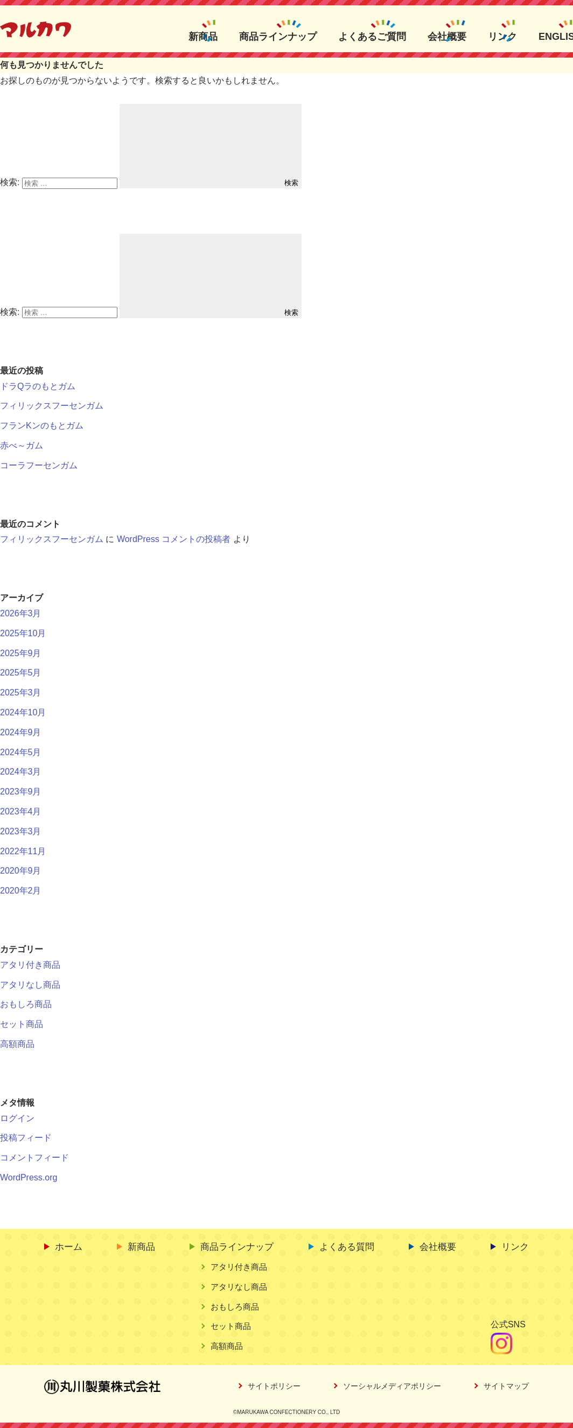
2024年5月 (20, 752)
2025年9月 (20, 653)
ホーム (68, 1247)
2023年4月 (20, 811)
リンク (502, 36)
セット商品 (21, 1024)
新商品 (203, 36)
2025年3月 (20, 692)
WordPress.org (28, 1177)
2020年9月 (20, 870)
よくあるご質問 (372, 36)
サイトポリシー (274, 1386)
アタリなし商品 (30, 984)
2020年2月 (20, 890)
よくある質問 (346, 1247)
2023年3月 (20, 831)
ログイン (17, 1118)
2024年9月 (20, 732)
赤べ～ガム (21, 445)
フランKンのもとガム (41, 425)
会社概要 (447, 36)
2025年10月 (23, 633)
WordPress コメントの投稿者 (173, 539)
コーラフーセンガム (39, 465)
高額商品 (17, 1044)
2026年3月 (20, 613)
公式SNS (508, 1324)
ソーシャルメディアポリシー (392, 1386)
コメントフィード (34, 1157)
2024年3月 (20, 771)
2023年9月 (20, 791)
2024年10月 (23, 712)
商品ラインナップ (278, 36)
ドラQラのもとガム (37, 386)
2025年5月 (20, 672)
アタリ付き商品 (30, 964)
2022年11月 (23, 851)
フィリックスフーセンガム (51, 405)
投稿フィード (26, 1137)
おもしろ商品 (26, 1004)
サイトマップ (506, 1386)
